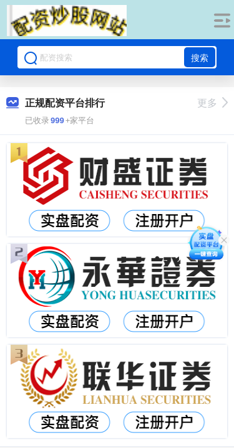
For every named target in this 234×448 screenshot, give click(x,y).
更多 (212, 103)
